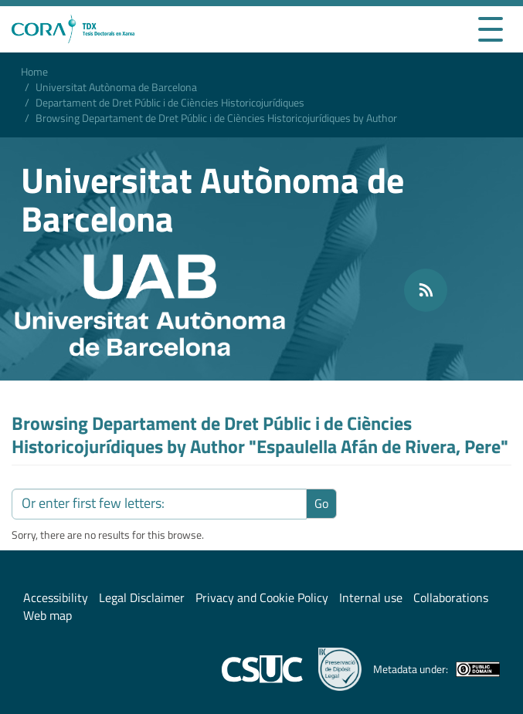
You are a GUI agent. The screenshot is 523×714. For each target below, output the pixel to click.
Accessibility (55, 597)
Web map (47, 615)
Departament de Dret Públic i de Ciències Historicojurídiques (170, 102)
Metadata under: (436, 669)
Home (34, 71)
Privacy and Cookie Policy (261, 597)
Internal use (370, 597)
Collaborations (450, 597)
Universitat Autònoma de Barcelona (116, 87)
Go (321, 503)
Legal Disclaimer (142, 597)
